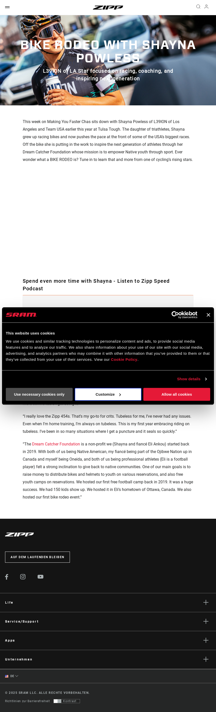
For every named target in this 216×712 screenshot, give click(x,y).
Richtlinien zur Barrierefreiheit (27, 701)
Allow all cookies (176, 394)
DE (9, 676)
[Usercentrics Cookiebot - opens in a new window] (175, 315)
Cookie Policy (124, 359)
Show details (189, 379)
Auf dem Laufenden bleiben (37, 557)
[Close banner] (208, 315)
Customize (108, 394)
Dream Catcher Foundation (56, 444)
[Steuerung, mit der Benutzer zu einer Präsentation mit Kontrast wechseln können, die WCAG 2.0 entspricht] (66, 701)
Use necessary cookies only (39, 394)
